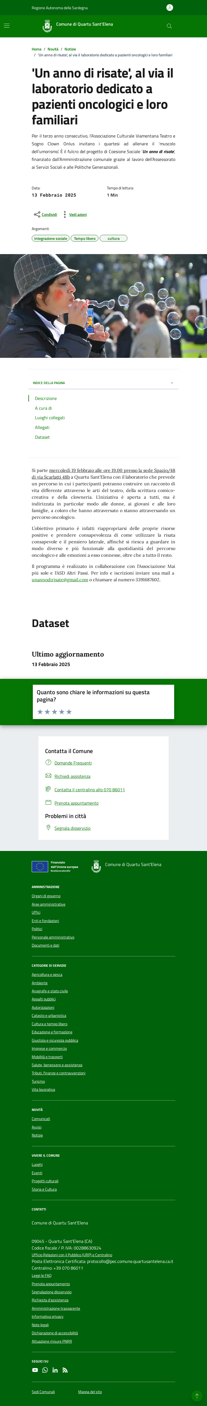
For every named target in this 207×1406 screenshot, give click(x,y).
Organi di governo (46, 896)
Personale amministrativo (53, 937)
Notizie (37, 1135)
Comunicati (41, 1119)
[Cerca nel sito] (169, 26)
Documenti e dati (45, 945)
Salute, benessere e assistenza (57, 1065)
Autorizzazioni (43, 1007)
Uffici (36, 912)
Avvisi (36, 1127)
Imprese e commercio (49, 1048)
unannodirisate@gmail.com (60, 579)
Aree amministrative (48, 904)
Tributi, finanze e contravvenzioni (58, 1073)
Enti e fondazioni (45, 921)
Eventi (37, 1173)
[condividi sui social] (45, 214)
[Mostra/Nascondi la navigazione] (6, 25)
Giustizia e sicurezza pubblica (55, 1040)
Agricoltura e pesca (47, 974)
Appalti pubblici (44, 999)
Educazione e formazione (52, 1032)
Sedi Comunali (43, 1392)
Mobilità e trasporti (47, 1057)
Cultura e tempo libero (49, 1024)
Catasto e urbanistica (49, 1015)
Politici (37, 929)
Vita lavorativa (43, 1089)
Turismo (38, 1081)
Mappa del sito (90, 1392)
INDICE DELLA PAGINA (103, 382)
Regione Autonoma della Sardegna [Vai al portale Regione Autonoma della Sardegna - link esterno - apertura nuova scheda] (60, 8)
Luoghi (37, 1164)
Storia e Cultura (44, 1189)
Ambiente (40, 983)
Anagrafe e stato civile (50, 991)
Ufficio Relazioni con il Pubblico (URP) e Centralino (72, 1255)
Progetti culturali (45, 1181)
